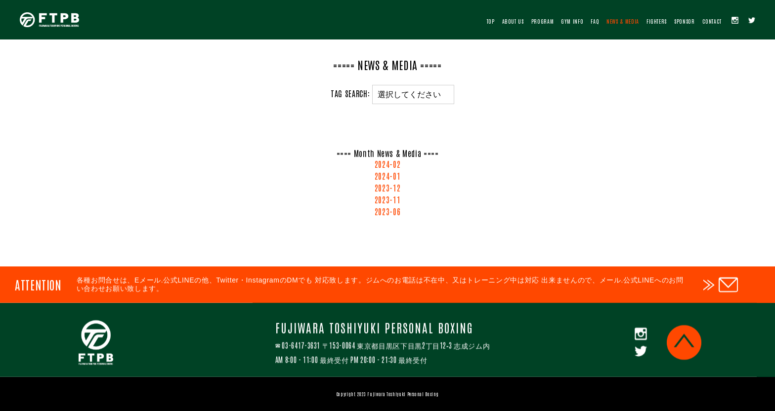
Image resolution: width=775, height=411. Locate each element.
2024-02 (387, 165)
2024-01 (387, 177)
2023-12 (387, 189)
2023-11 (387, 201)
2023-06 (387, 213)
